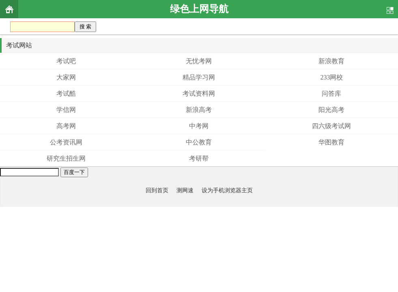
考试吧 (66, 61)
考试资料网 (199, 93)
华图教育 (331, 142)
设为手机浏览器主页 (227, 190)
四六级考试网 (331, 125)
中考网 (199, 125)
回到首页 (157, 190)
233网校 (331, 77)
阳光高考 (331, 109)
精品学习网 (199, 77)
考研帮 (199, 158)
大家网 (66, 77)
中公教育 (199, 142)
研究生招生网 (66, 158)
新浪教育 (331, 61)
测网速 (185, 190)
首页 (9, 9)
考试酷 (66, 93)
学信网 (66, 109)
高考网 (66, 125)
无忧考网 (199, 61)
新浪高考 (199, 109)
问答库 (331, 93)
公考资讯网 (66, 142)
